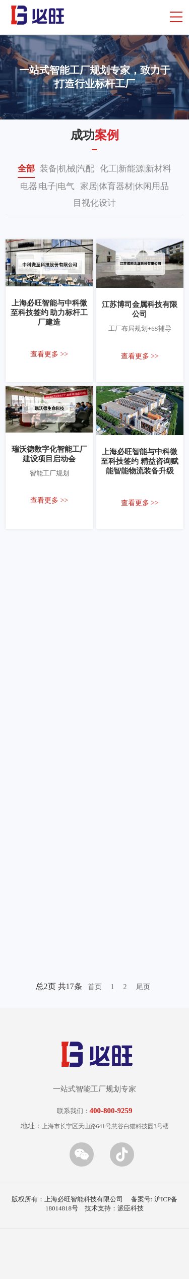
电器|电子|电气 (47, 186)
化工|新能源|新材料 (136, 168)
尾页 (143, 987)
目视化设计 (94, 203)
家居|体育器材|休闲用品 (124, 186)
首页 (95, 987)
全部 (26, 168)
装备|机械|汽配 (67, 168)
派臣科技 (130, 1208)
